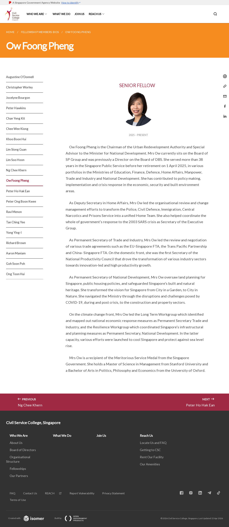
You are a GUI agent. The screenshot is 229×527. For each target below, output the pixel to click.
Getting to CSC (150, 450)
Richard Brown (16, 243)
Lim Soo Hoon (15, 160)
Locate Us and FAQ (153, 443)
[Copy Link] (223, 86)
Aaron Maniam (16, 253)
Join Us (79, 14)
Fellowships (18, 469)
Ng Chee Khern (16, 170)
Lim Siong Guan (16, 149)
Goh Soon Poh (15, 263)
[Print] (223, 76)
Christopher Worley (19, 87)
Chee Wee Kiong (17, 129)
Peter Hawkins (16, 108)
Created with (29, 518)
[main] (114, 217)
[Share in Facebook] (223, 104)
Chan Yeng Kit (15, 118)
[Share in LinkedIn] (223, 114)
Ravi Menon (14, 212)
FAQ (12, 493)
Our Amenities (150, 464)
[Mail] (223, 94)
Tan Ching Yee (15, 222)
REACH (50, 493)
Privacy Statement (113, 493)
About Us (16, 443)
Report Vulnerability (82, 493)
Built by (74, 518)
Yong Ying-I (14, 232)
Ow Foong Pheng (17, 180)
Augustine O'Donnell (20, 77)
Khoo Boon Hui (16, 139)
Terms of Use (18, 499)
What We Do (61, 14)
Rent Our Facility (152, 457)
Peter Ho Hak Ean (18, 191)
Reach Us (95, 14)
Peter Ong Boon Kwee (21, 201)
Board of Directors (23, 450)
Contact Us (30, 493)
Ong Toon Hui (15, 274)
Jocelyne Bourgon (18, 98)
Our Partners (19, 476)
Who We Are (35, 14)
